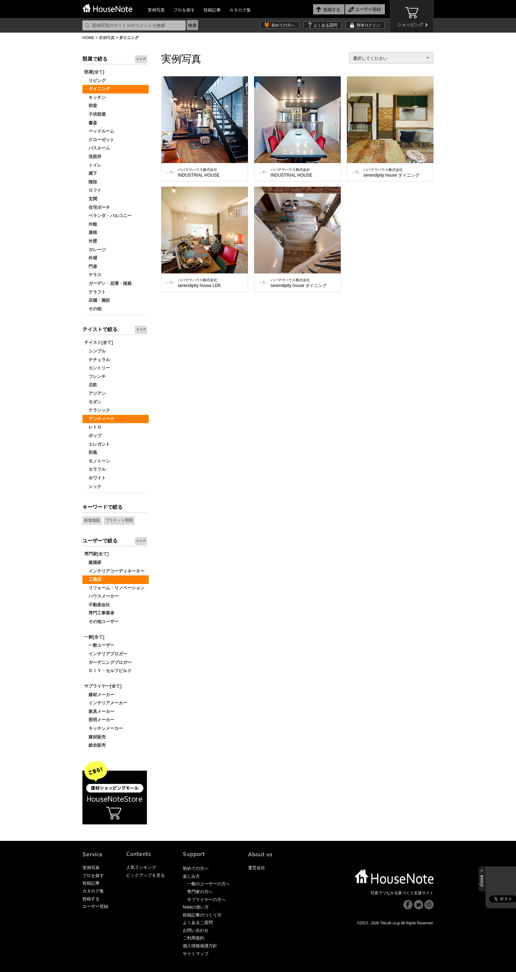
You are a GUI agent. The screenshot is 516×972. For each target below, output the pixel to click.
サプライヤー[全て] (102, 686)
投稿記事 (212, 10)
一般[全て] (94, 637)
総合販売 (95, 745)
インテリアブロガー (105, 653)
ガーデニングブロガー (108, 662)
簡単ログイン (368, 25)
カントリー (97, 367)
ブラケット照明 (119, 520)
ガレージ (95, 249)
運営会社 (256, 867)
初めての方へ (283, 25)
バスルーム (97, 147)
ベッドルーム (99, 131)
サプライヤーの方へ (206, 899)
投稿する (91, 898)
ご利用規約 (193, 937)
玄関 (90, 198)
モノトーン (97, 461)
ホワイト (95, 477)
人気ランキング (141, 867)
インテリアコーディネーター (114, 571)
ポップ (92, 435)
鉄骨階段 (92, 520)
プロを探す (184, 10)
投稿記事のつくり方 (202, 915)
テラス (92, 274)
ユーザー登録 (95, 906)
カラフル (95, 469)
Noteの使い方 (196, 907)
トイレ (92, 165)
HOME (88, 37)
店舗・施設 (97, 300)
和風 (90, 452)
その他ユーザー (101, 621)
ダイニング (97, 88)
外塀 (90, 257)
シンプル (95, 351)
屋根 (90, 232)
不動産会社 (97, 604)
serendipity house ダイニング (391, 173)
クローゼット (99, 139)
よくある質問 (325, 25)
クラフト (95, 292)
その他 (92, 308)
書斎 (90, 122)
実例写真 (156, 10)
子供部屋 (95, 114)
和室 (90, 105)
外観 (90, 224)
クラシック (97, 410)
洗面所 (92, 156)
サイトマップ (196, 953)
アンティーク (99, 418)
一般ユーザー (99, 645)
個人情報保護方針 (200, 945)
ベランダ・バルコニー (108, 215)
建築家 (92, 562)
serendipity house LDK (199, 283)
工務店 (92, 579)
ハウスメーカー (101, 596)
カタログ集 (240, 10)
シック (92, 486)
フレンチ (95, 376)
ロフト (92, 190)
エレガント (97, 444)
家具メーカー (99, 711)
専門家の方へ (200, 891)
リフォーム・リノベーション (114, 587)
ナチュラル (97, 359)
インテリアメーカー (105, 702)
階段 (90, 182)
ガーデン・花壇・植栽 (108, 283)
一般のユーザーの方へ (208, 883)
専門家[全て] (96, 553)
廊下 (90, 173)
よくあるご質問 (198, 922)
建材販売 (95, 736)
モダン (92, 401)
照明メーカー (99, 719)
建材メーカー (99, 694)
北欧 (90, 384)
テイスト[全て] (98, 342)
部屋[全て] (94, 72)
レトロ (92, 427)
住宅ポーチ (97, 207)
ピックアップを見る (145, 875)
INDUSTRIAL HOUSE (199, 173)
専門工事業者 (99, 613)
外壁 (90, 241)
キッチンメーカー (103, 728)
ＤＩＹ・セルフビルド (108, 670)
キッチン (95, 97)
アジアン (95, 393)
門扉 (90, 266)
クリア (141, 59)
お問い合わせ (196, 930)
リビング (95, 80)
